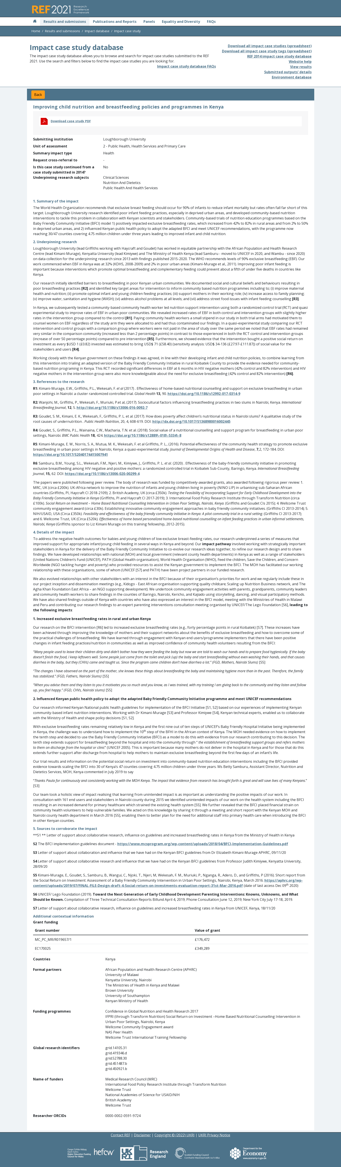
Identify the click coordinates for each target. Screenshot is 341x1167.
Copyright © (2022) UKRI (175, 1135)
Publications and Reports (114, 21)
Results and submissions (65, 21)
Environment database (292, 77)
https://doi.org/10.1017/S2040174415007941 (70, 454)
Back (38, 94)
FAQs (211, 21)
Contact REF (120, 1135)
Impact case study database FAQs (186, 66)
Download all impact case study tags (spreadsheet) (267, 51)
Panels (149, 21)
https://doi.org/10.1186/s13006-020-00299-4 (102, 473)
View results (301, 66)
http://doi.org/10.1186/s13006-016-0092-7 (112, 407)
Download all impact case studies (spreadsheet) (270, 45)
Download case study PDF (71, 121)
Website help (300, 61)
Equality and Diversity (181, 21)
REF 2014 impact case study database (279, 56)
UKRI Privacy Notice (214, 1135)
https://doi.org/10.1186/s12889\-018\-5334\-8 (142, 435)
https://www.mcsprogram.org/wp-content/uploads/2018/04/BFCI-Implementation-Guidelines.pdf (202, 843)
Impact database (97, 31)
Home (35, 31)
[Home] (34, 21)
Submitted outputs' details (288, 72)
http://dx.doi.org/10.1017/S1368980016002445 (191, 421)
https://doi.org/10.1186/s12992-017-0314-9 (204, 393)
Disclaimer (142, 1135)
